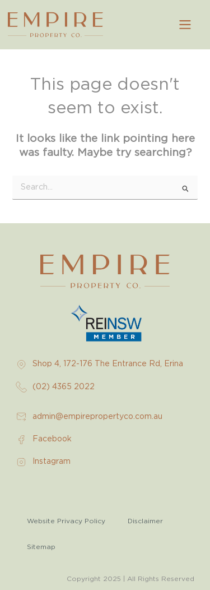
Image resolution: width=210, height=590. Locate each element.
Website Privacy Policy (66, 521)
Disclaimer (145, 521)
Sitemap (41, 546)
